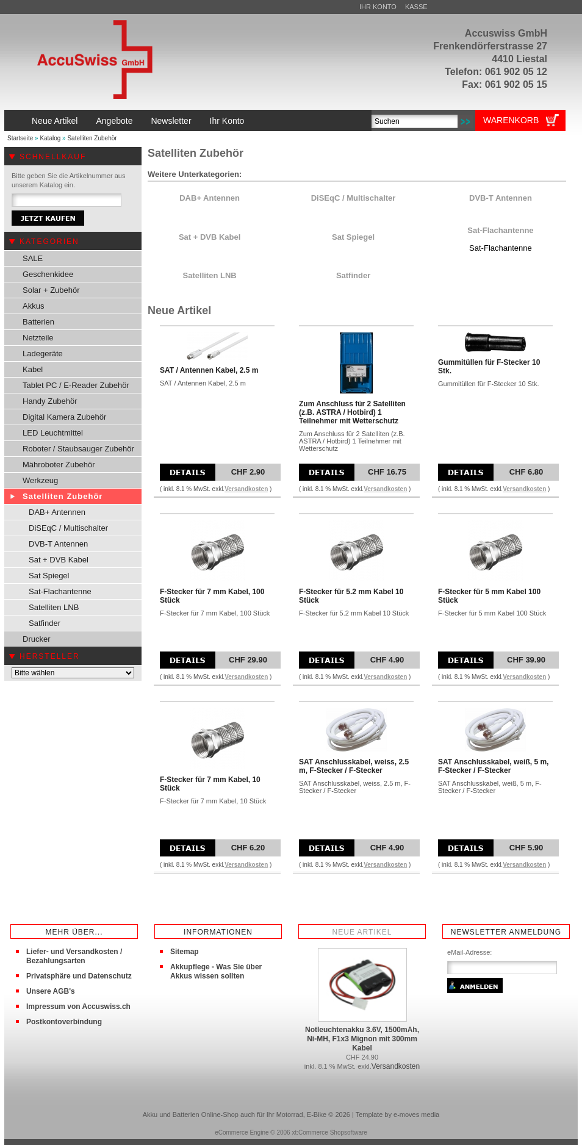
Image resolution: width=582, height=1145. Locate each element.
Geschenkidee (48, 274)
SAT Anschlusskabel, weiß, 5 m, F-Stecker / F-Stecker (493, 766)
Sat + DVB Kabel (58, 559)
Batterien (38, 321)
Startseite (20, 138)
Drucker (37, 639)
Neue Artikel (54, 121)
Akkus (33, 305)
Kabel (33, 369)
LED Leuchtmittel (53, 432)
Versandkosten (246, 489)
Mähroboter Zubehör (59, 464)
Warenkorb (511, 120)
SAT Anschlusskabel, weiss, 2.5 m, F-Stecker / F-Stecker (354, 766)
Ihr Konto (378, 6)
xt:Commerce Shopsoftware (329, 1132)
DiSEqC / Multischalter (68, 528)
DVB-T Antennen (58, 543)
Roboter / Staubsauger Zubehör (78, 448)
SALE (33, 258)
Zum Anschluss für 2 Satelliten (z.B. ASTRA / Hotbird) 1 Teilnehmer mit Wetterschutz (352, 412)
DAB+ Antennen (57, 512)
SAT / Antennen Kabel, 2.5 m (209, 370)
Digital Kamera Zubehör (64, 417)
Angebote (114, 121)
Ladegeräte (43, 353)
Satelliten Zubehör (92, 138)
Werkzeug (40, 480)
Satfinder (44, 623)
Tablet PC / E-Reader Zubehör (76, 385)
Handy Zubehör (50, 401)
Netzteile (38, 337)
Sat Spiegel (49, 575)
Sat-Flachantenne (60, 591)
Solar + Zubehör (51, 290)
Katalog (50, 138)
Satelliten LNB (54, 607)
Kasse (416, 6)
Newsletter (171, 121)
